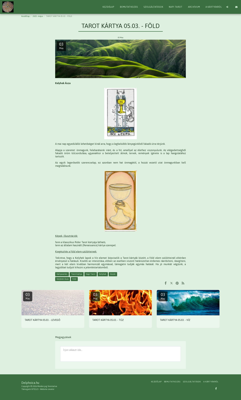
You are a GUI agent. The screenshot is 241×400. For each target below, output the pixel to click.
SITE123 (34, 389)
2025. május (38, 16)
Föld (74, 279)
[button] (227, 7)
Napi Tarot (90, 274)
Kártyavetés (62, 274)
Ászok (113, 274)
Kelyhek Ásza (63, 279)
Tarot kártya (76, 274)
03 (27, 296)
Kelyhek (102, 274)
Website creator (47, 389)
